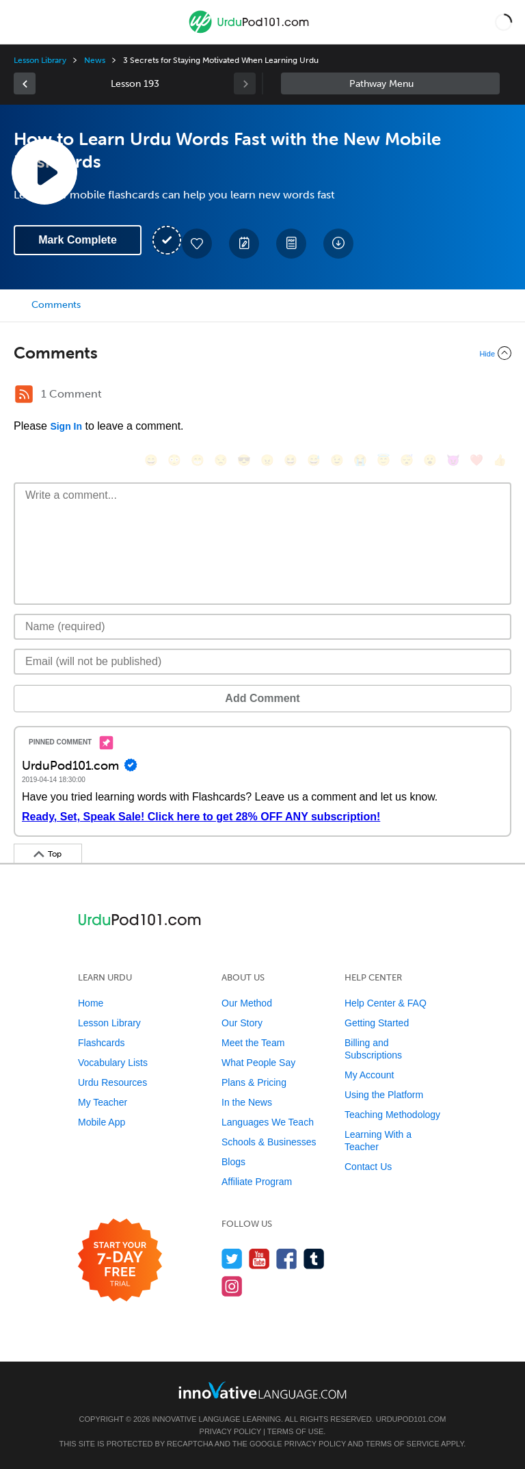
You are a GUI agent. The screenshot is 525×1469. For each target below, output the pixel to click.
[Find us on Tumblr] (314, 1258)
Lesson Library (40, 60)
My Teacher (102, 1102)
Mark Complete (77, 240)
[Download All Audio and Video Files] (338, 244)
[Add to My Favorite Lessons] (197, 244)
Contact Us (368, 1166)
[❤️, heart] (476, 460)
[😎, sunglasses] (244, 460)
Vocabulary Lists (113, 1062)
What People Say (258, 1062)
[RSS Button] (24, 394)
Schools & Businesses (269, 1141)
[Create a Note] (244, 244)
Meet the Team (252, 1042)
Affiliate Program (256, 1181)
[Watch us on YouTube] (259, 1258)
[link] (25, 83)
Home (90, 1003)
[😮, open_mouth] (430, 460)
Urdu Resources (112, 1082)
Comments (56, 305)
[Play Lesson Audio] (44, 172)
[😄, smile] (151, 460)
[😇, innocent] (383, 460)
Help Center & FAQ (386, 1003)
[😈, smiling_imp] (453, 460)
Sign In (66, 426)
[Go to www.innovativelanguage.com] (262, 1390)
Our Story (241, 1022)
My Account (369, 1074)
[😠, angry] (267, 460)
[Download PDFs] (291, 244)
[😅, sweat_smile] (313, 460)
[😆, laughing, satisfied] (290, 460)
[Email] (262, 662)
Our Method (246, 1003)
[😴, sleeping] (406, 460)
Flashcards (101, 1042)
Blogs (233, 1161)
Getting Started (377, 1022)
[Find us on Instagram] (232, 1286)
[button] (503, 22)
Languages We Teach (267, 1122)
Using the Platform (384, 1094)
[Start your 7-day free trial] (120, 1261)
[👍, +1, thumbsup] (499, 460)
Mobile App (101, 1122)
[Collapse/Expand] (262, 353)
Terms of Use (295, 1431)
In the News (246, 1102)
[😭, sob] (360, 460)
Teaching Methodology (392, 1114)
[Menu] (22, 22)
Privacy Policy (230, 1431)
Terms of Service (403, 1444)
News (94, 60)
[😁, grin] (197, 460)
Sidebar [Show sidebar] (390, 83)
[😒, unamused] (220, 460)
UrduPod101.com (411, 1419)
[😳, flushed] (174, 460)
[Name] (262, 627)
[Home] (250, 32)
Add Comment (262, 698)
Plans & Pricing (253, 1082)
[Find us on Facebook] (286, 1258)
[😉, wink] (337, 460)
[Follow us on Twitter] (232, 1258)
